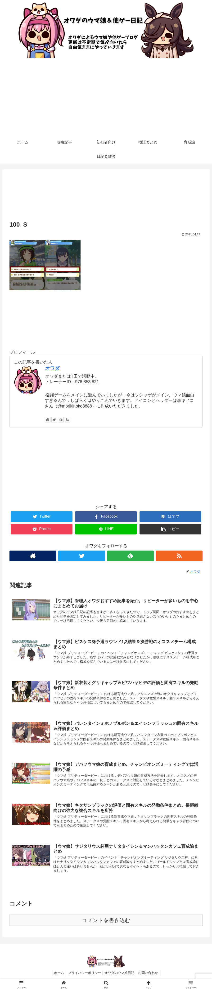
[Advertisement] (106, 100)
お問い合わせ (149, 976)
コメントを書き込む (106, 924)
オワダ (52, 368)
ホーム (58, 976)
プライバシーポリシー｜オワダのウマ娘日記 (101, 976)
